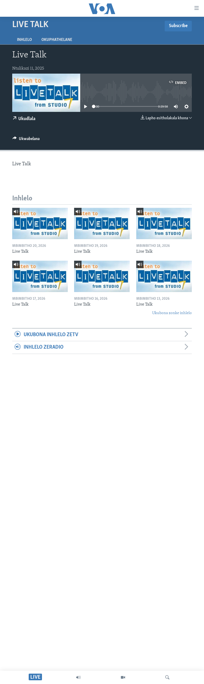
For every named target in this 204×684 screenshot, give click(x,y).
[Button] (26, 140)
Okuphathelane (56, 40)
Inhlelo (24, 40)
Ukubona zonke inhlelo (172, 313)
